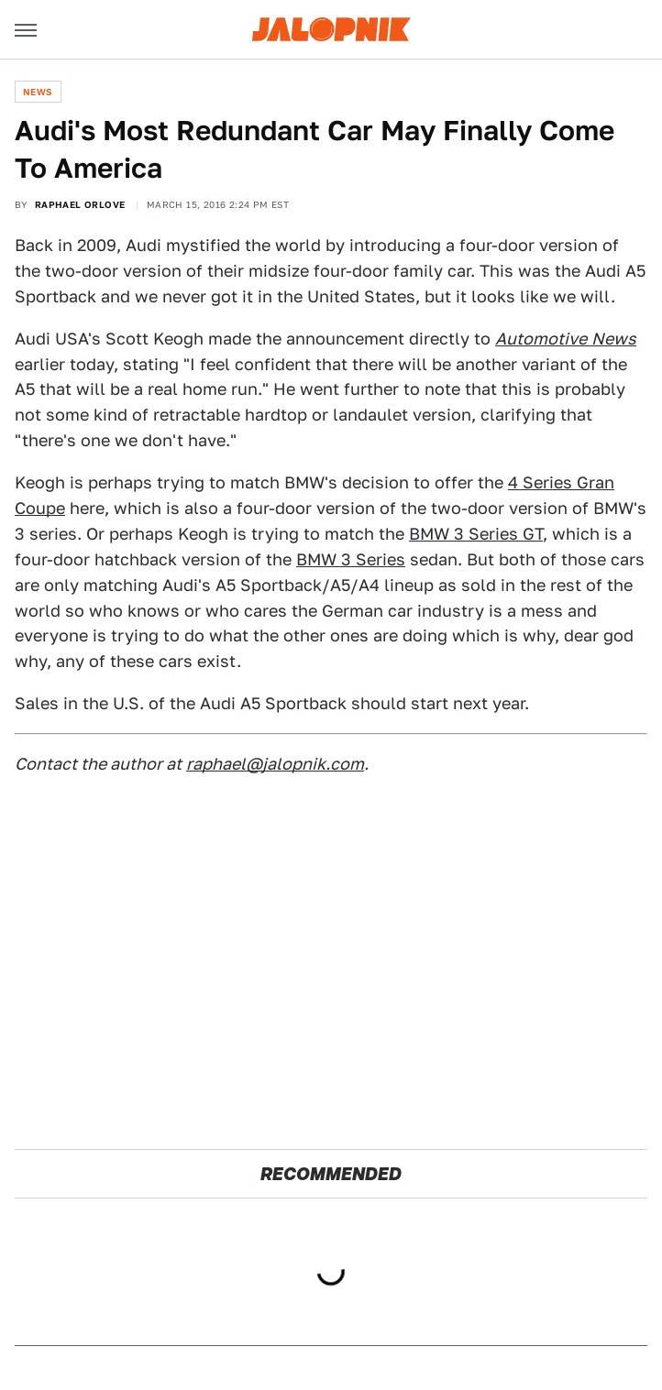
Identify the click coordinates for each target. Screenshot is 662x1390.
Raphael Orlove (80, 204)
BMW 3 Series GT (476, 533)
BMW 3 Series (350, 559)
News (38, 91)
